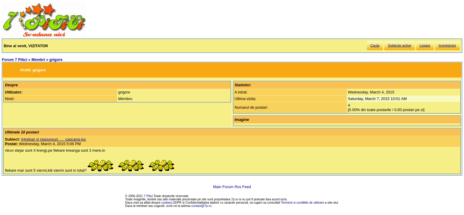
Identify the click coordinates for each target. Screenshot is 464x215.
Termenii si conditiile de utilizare (302, 202)
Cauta (375, 45)
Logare (425, 45)
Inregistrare (447, 45)
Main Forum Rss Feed (232, 187)
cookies (167, 202)
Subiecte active (399, 45)
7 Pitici (148, 196)
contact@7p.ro (201, 206)
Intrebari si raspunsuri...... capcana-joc (53, 139)
